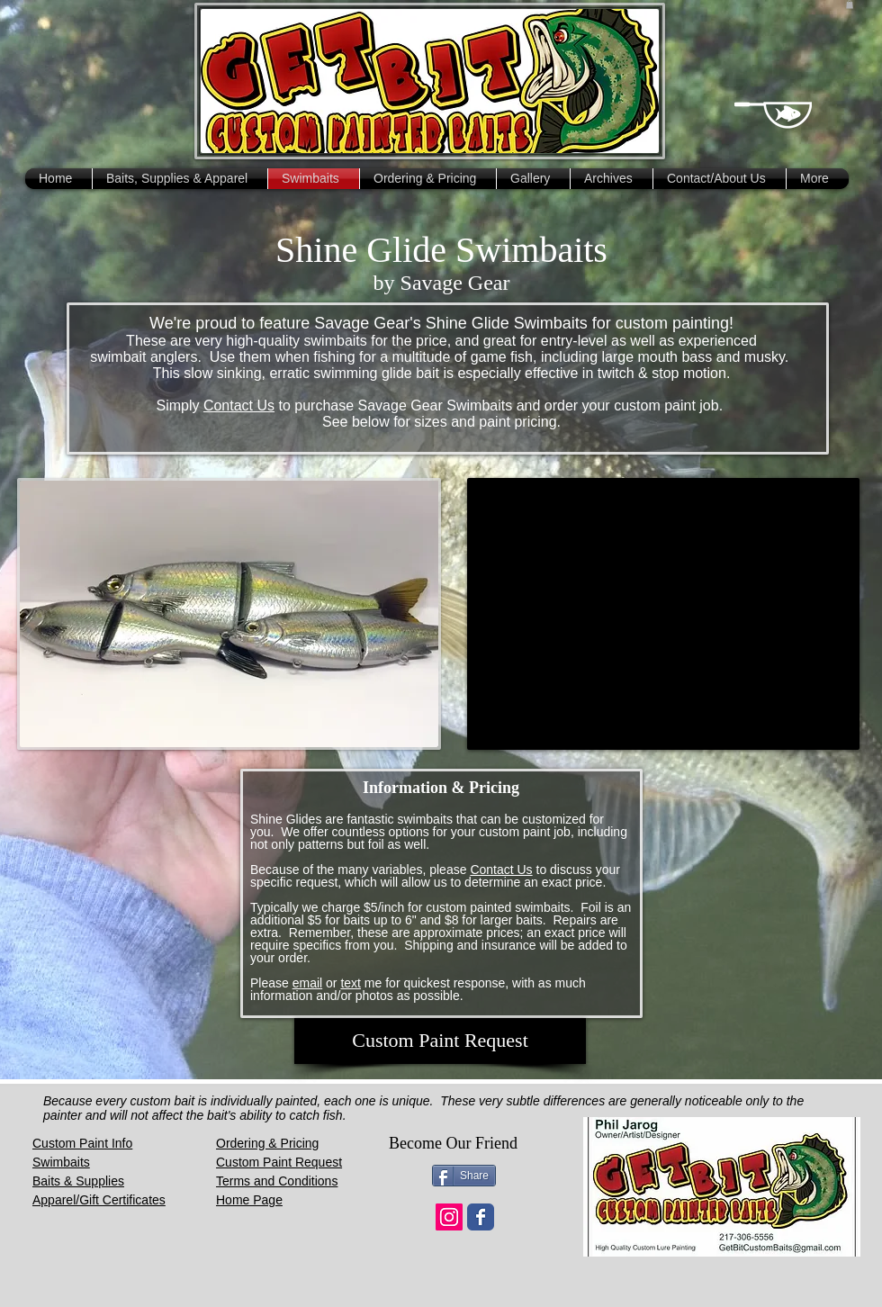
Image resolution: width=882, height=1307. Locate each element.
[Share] (464, 1175)
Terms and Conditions (277, 1181)
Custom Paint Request (279, 1162)
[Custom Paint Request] (440, 1041)
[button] (849, 4)
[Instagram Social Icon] (449, 1216)
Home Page (249, 1200)
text (350, 983)
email (307, 983)
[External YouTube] (663, 614)
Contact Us (238, 405)
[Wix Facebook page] (480, 1216)
